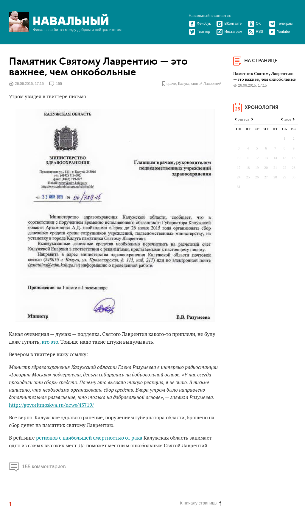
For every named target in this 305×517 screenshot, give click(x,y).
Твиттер (199, 31)
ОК (254, 23)
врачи (171, 84)
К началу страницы (200, 503)
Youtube (279, 31)
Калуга (183, 84)
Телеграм (281, 23)
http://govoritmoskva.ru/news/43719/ (51, 405)
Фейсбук (200, 23)
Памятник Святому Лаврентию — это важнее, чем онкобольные (98, 67)
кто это (50, 342)
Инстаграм (229, 31)
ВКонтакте (229, 23)
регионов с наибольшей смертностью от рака (89, 438)
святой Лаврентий (206, 84)
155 (59, 84)
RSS (255, 31)
